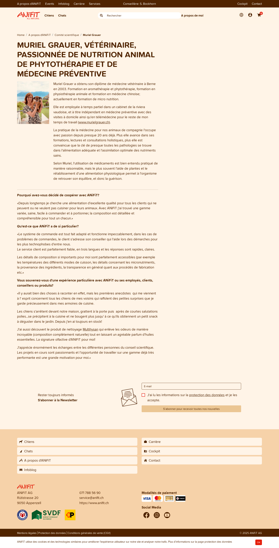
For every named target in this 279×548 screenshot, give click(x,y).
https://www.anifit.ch (94, 503)
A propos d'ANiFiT (29, 4)
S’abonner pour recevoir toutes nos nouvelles (191, 408)
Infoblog (63, 4)
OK (258, 542)
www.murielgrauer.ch (94, 122)
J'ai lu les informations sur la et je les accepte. (192, 397)
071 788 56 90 (90, 493)
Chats (62, 15)
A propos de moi (192, 15)
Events (49, 4)
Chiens (49, 15)
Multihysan (90, 329)
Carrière (79, 4)
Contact (257, 4)
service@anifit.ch (91, 498)
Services (94, 4)
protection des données (207, 395)
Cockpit (242, 4)
